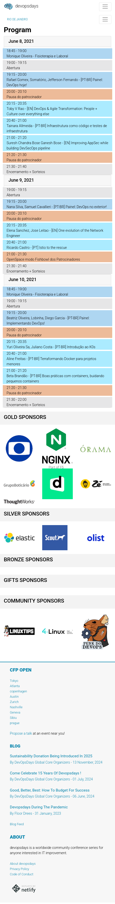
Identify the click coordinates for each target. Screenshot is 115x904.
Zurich (14, 702)
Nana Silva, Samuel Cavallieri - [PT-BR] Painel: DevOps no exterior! (57, 207)
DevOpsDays (21, 6)
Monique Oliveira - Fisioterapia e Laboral (37, 56)
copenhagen (18, 691)
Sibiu (13, 718)
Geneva (15, 712)
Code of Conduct (21, 874)
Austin (14, 696)
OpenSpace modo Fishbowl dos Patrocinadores (43, 259)
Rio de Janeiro (17, 19)
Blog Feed (17, 824)
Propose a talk (21, 733)
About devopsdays (23, 864)
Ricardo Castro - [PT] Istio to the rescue (37, 248)
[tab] (57, 41)
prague (14, 723)
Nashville (16, 707)
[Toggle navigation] (105, 6)
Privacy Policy (19, 869)
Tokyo (14, 681)
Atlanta (15, 686)
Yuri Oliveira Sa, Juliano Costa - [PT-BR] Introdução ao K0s (51, 347)
